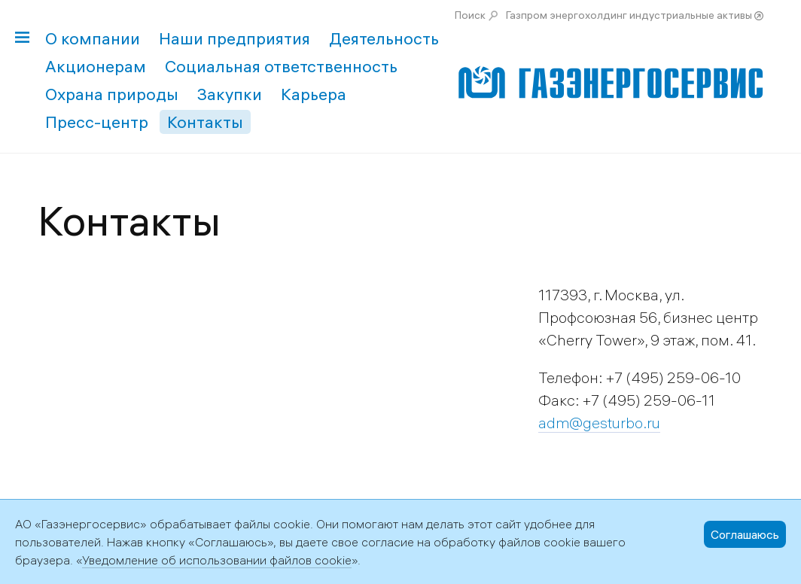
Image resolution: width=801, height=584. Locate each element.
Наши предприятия (234, 38)
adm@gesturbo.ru (599, 422)
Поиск (470, 15)
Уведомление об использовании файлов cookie (217, 559)
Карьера (313, 94)
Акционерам (95, 66)
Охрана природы (111, 94)
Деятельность (384, 38)
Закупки (229, 94)
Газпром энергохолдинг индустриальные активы (629, 15)
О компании (92, 38)
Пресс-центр (96, 121)
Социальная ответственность (281, 66)
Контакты (205, 121)
